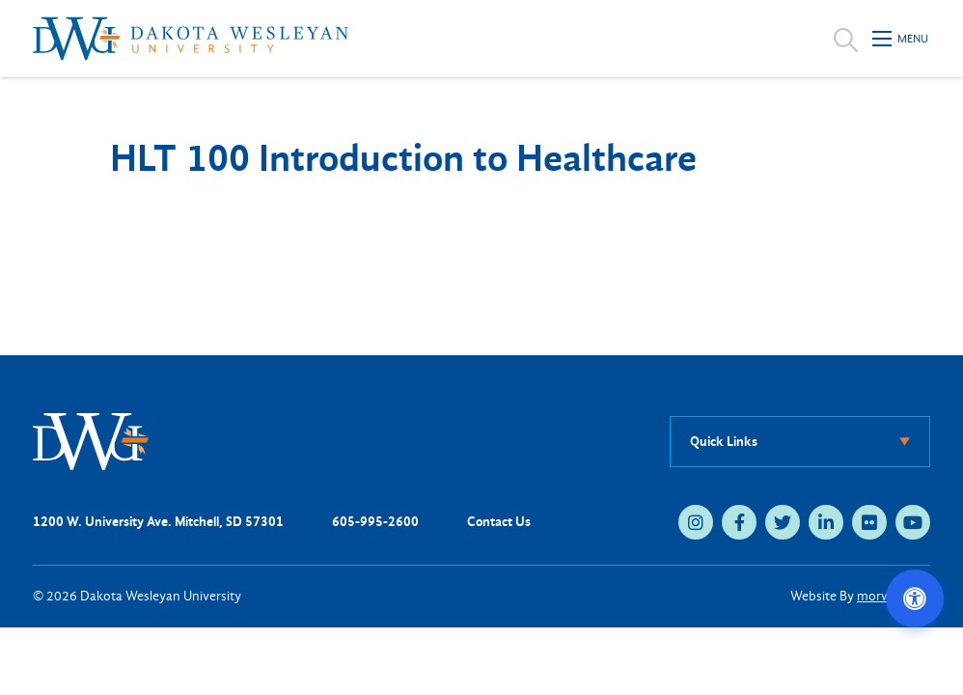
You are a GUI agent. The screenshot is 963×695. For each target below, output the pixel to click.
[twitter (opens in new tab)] (782, 522)
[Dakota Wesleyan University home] (190, 38)
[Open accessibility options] (915, 598)
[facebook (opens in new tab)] (739, 522)
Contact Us (499, 522)
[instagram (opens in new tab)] (695, 522)
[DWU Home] (91, 440)
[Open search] (846, 38)
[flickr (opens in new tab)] (869, 522)
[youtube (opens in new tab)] (912, 522)
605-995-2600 (375, 522)
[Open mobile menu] (901, 38)
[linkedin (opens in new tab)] (826, 522)
